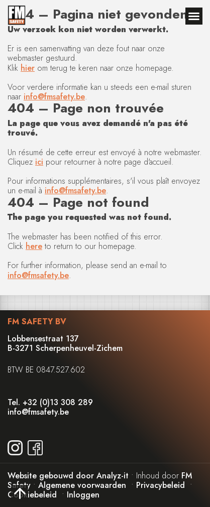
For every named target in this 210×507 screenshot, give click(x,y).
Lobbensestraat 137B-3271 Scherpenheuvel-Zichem (65, 343)
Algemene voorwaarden (82, 485)
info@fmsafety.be (54, 96)
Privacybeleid (160, 485)
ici (39, 162)
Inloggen (83, 494)
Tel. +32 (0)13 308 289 (50, 402)
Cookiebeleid (32, 494)
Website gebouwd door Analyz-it (69, 475)
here (34, 246)
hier (28, 68)
